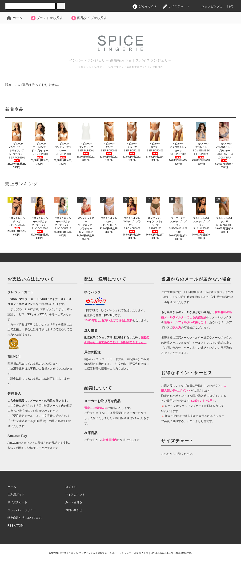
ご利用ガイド (145, 6)
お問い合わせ (73, 510)
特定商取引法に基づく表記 (24, 518)
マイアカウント (75, 494)
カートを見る (73, 502)
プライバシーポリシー (22, 510)
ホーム (14, 18)
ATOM (20, 525)
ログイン (70, 487)
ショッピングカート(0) (213, 6)
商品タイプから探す (89, 18)
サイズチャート (176, 6)
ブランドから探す (46, 18)
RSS (10, 525)
